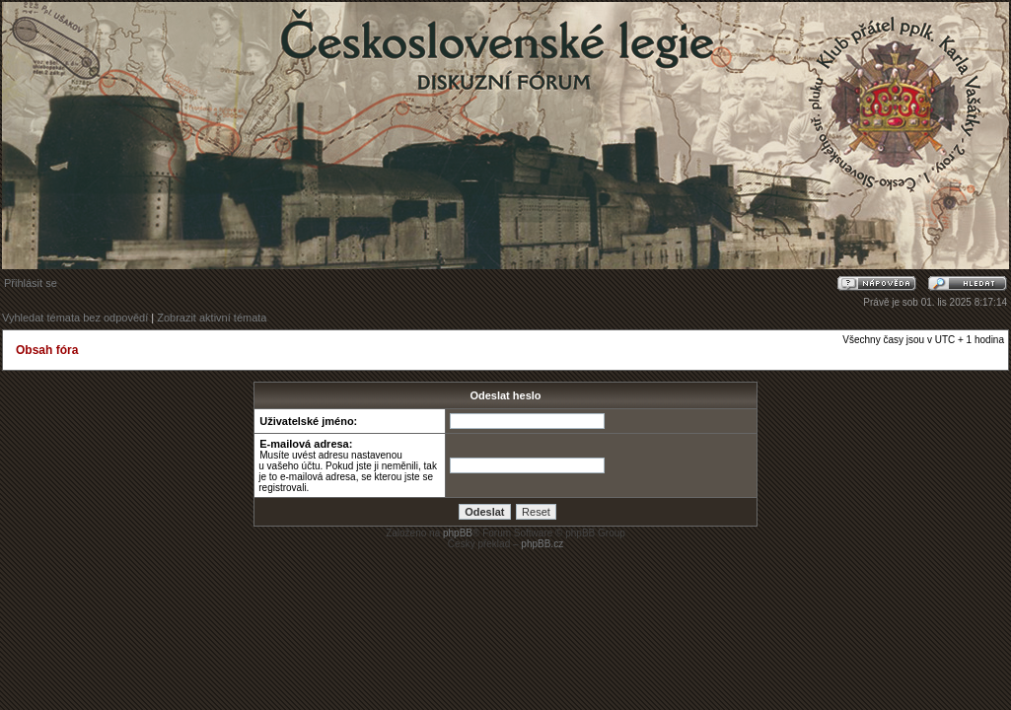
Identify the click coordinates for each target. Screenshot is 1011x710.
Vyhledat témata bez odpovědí (75, 317)
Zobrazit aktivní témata (211, 317)
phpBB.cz (542, 543)
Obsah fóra (47, 350)
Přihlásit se (30, 283)
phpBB (457, 533)
